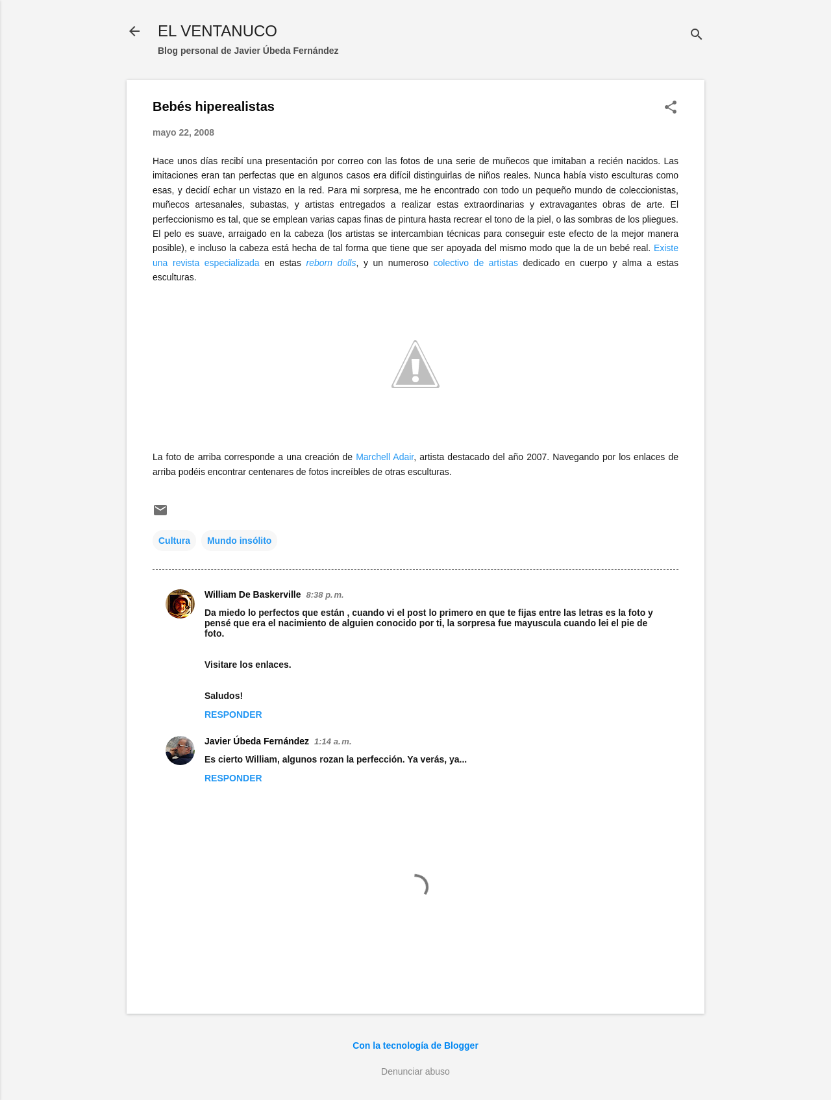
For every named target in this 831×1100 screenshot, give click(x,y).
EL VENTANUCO (217, 31)
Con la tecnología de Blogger (415, 1045)
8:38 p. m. (325, 595)
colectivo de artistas (476, 263)
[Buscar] (696, 35)
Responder (233, 714)
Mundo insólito (239, 540)
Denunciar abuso (415, 1071)
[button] (670, 108)
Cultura (174, 540)
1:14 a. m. (332, 741)
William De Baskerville (253, 594)
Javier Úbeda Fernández (257, 741)
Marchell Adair (385, 457)
